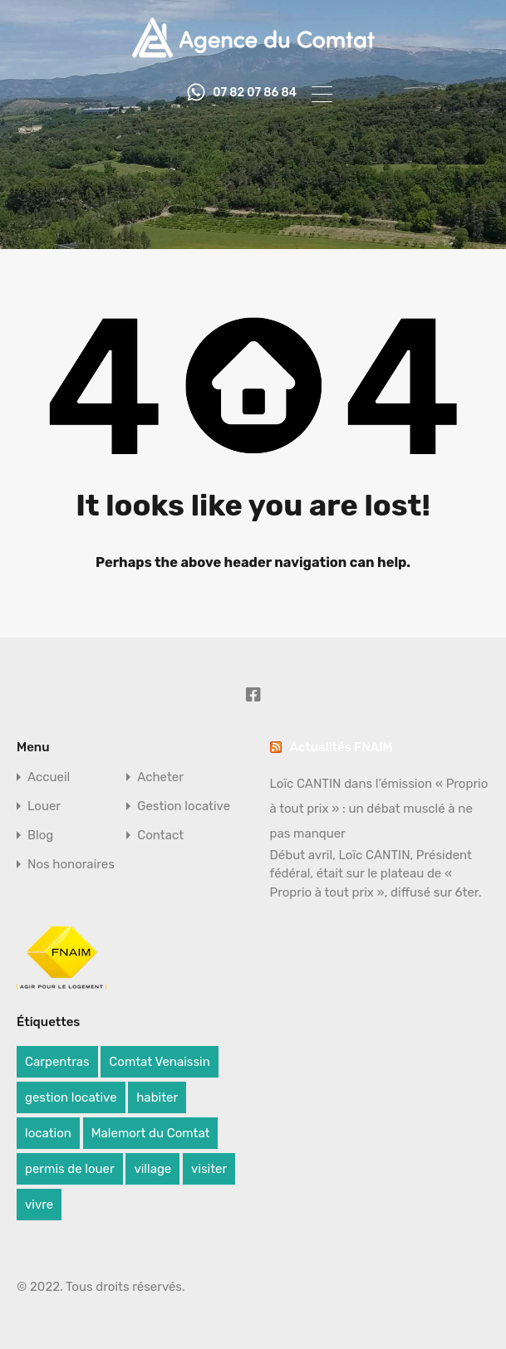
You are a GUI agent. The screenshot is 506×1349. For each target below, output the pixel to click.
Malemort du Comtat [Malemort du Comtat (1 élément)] (150, 1133)
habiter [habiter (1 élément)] (157, 1097)
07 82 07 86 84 (255, 93)
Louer (44, 806)
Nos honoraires (71, 864)
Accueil (48, 777)
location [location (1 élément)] (48, 1133)
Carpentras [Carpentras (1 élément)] (57, 1061)
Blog (40, 835)
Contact (160, 835)
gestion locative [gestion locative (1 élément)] (71, 1097)
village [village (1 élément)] (152, 1168)
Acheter (160, 777)
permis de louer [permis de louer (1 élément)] (70, 1168)
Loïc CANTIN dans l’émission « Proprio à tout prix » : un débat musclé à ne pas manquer (379, 808)
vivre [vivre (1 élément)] (39, 1204)
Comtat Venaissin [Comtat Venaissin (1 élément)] (159, 1061)
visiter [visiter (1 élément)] (209, 1168)
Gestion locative (183, 806)
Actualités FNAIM (341, 747)
